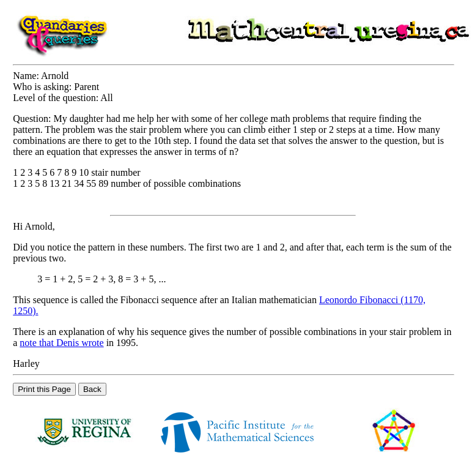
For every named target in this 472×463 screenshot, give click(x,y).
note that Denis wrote (61, 342)
